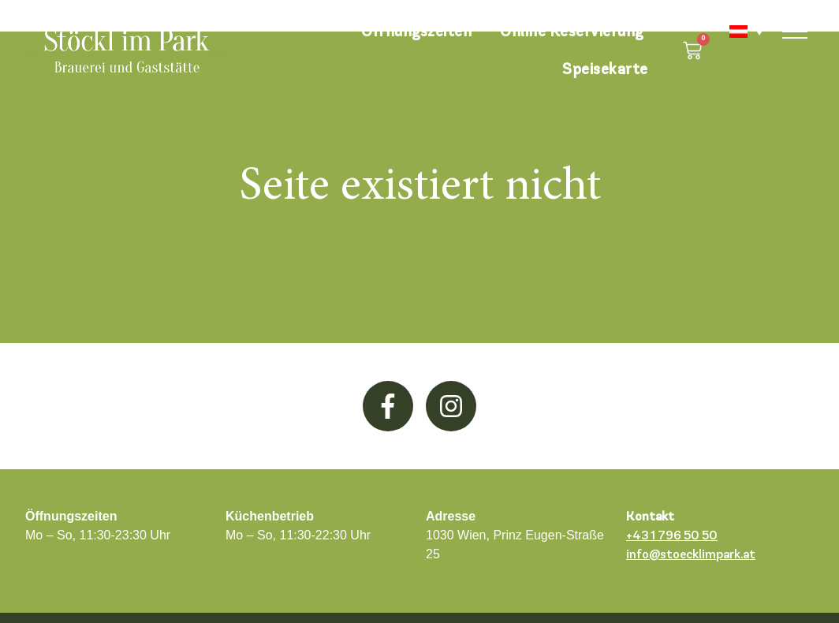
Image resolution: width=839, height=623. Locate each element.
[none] (738, 31)
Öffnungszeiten (416, 31)
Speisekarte (605, 69)
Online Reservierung (571, 31)
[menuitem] (738, 31)
